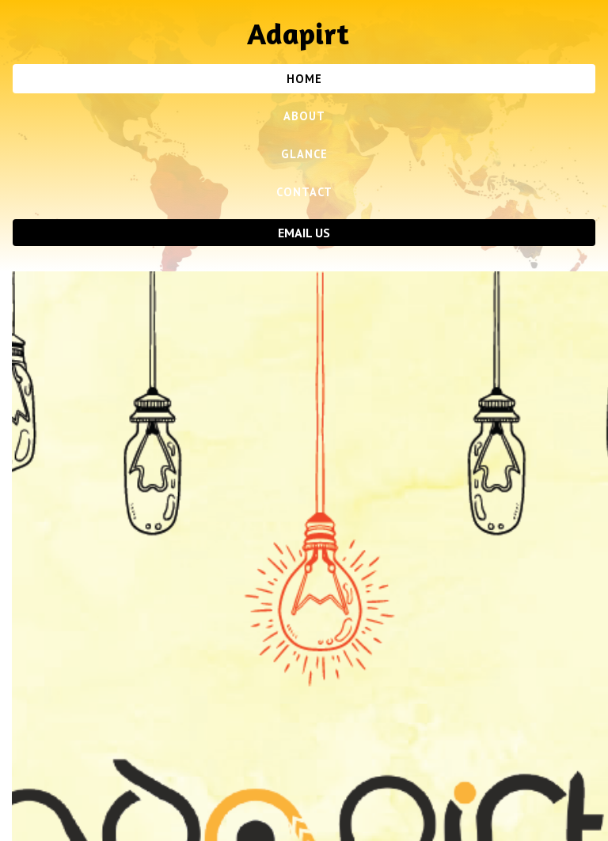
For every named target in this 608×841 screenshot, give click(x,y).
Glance (304, 153)
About (304, 115)
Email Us (304, 233)
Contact (304, 191)
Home (304, 78)
